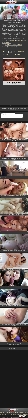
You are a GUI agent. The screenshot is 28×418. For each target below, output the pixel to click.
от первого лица (6, 42)
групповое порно (16, 40)
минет (9, 40)
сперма (23, 40)
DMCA (14, 414)
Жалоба (19, 54)
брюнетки (4, 46)
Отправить (4, 119)
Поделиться (8, 54)
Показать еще (14, 348)
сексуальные (18, 44)
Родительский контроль (22, 414)
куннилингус (8, 44)
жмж (13, 44)
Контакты (2, 412)
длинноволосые (12, 46)
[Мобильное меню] (1, 2)
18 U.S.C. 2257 (8, 414)
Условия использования (11, 412)
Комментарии (20, 51)
